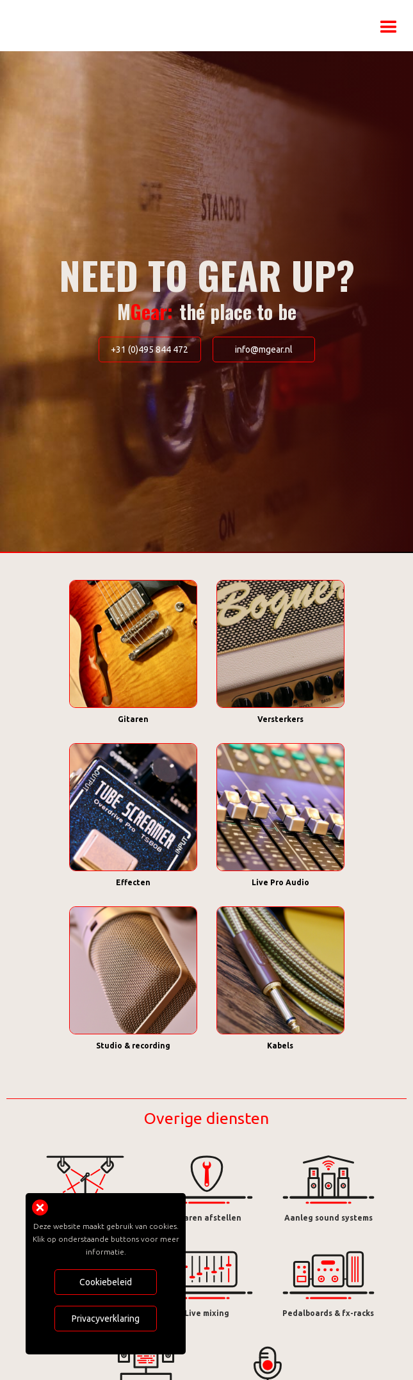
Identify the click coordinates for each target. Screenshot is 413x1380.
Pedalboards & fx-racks (328, 1313)
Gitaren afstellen (206, 1218)
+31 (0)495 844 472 (149, 349)
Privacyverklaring (106, 1318)
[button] (388, 19)
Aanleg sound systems (328, 1218)
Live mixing (206, 1313)
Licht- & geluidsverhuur (85, 1218)
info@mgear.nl (264, 349)
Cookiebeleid (105, 1282)
